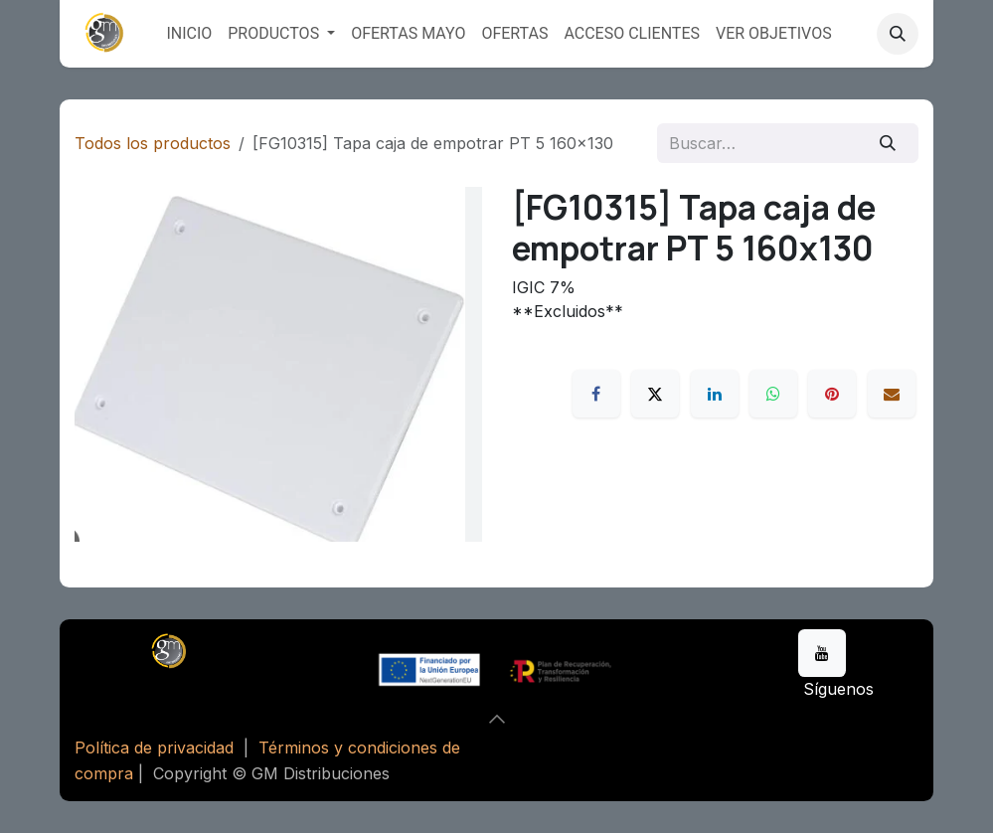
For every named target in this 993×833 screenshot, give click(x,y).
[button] (897, 34)
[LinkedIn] (715, 393)
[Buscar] (888, 143)
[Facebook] (596, 393)
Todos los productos (153, 143)
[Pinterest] (832, 393)
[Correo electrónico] (891, 393)
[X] (655, 393)
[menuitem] (189, 34)
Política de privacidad (154, 747)
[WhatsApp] (773, 393)
